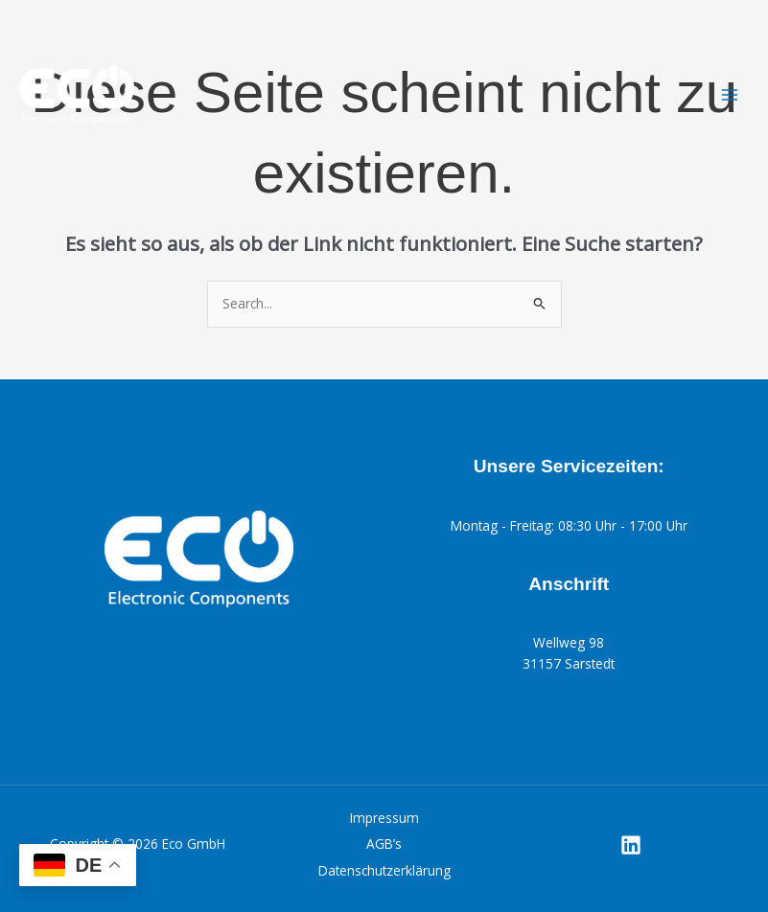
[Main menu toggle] (730, 95)
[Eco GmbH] (76, 95)
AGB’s (384, 843)
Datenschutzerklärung (384, 870)
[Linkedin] (630, 844)
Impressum (384, 818)
